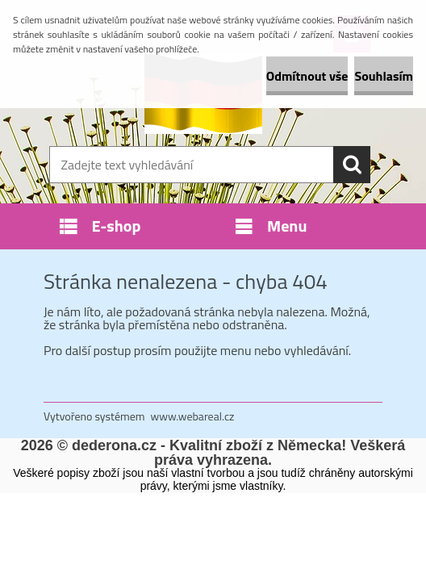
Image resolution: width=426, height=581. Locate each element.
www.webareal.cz (193, 416)
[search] (351, 164)
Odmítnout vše (307, 76)
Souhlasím (383, 76)
